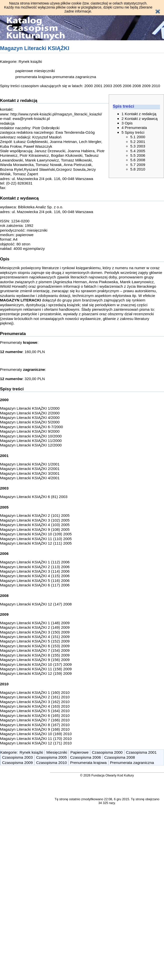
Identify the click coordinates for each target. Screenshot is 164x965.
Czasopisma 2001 (141, 752)
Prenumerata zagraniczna (132, 762)
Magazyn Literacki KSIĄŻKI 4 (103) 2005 (35, 525)
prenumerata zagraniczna (74, 77)
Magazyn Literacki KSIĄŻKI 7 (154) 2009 (35, 650)
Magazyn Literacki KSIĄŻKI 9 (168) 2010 (35, 729)
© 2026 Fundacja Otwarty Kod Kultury (107, 775)
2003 (108, 86)
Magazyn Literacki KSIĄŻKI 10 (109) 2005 (36, 534)
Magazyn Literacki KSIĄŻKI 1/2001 (30, 464)
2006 (127, 86)
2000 (88, 86)
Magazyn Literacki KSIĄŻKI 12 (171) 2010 (36, 743)
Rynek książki (30, 61)
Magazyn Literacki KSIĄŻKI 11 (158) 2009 (36, 669)
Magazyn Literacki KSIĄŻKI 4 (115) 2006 (35, 576)
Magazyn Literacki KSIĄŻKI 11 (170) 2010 (36, 738)
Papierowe (79, 752)
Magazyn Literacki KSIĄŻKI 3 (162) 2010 (35, 702)
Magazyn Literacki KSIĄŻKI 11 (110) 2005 (36, 539)
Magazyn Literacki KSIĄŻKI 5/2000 (30, 422)
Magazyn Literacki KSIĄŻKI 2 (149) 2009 (35, 627)
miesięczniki (44, 71)
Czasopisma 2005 (51, 757)
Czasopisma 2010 (51, 762)
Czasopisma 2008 (119, 757)
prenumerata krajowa (33, 77)
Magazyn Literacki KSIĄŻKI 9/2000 (30, 431)
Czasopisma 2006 (85, 757)
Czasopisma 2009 (17, 762)
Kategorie (8, 752)
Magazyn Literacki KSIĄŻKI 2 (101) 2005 (35, 515)
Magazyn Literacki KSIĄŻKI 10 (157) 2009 (36, 664)
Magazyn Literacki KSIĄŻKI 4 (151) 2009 (35, 636)
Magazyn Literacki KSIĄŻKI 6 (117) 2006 (35, 585)
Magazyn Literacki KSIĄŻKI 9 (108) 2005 (35, 529)
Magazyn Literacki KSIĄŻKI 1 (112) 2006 (35, 562)
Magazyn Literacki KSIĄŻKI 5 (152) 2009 (35, 641)
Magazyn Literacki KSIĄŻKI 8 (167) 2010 (35, 725)
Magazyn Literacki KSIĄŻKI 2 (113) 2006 (35, 567)
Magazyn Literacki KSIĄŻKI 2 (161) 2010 (35, 697)
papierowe (24, 71)
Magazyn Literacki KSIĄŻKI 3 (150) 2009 (35, 632)
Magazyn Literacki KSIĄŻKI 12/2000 (31, 445)
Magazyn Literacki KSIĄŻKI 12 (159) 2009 (36, 673)
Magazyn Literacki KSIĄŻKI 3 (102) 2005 (35, 520)
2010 (156, 86)
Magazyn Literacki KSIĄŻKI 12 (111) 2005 (36, 543)
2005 (117, 86)
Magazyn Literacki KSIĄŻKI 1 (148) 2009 (35, 623)
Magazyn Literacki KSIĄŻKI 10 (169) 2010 (36, 734)
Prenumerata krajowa (88, 762)
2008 (136, 86)
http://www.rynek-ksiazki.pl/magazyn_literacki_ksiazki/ (56, 114)
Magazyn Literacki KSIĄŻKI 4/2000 (30, 417)
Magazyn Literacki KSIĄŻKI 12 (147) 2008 (36, 604)
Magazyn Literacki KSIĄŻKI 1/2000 (30, 408)
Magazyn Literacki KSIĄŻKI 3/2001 (30, 473)
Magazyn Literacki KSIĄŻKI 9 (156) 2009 (35, 660)
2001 (98, 86)
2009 (146, 86)
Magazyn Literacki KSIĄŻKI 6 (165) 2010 (35, 715)
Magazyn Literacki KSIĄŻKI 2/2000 (30, 413)
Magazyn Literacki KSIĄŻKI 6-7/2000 (31, 427)
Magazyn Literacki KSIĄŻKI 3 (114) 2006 (35, 571)
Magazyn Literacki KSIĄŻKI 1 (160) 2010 (35, 692)
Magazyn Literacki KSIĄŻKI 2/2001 (30, 468)
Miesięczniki (56, 752)
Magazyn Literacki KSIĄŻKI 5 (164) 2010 (35, 711)
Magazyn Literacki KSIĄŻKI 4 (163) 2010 (35, 706)
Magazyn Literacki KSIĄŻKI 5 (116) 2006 (35, 580)
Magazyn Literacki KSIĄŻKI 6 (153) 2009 (35, 646)
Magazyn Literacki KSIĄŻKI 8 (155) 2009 (35, 655)
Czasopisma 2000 (107, 752)
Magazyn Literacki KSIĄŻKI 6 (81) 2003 (34, 497)
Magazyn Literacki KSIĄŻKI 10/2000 (31, 436)
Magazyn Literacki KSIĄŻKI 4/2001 (30, 478)
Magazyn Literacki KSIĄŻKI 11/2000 (31, 440)
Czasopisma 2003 (17, 757)
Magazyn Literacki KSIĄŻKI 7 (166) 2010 (35, 720)
